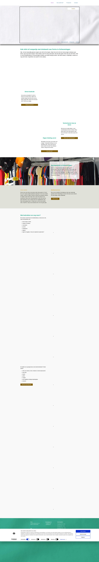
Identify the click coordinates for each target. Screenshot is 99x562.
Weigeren (83, 309)
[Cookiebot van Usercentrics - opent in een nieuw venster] (14, 311)
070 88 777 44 (48, 523)
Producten (67, 3)
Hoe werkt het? (58, 3)
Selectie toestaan (83, 306)
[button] (73, 9)
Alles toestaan (83, 303)
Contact (76, 3)
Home (49, 3)
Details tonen (62, 311)
